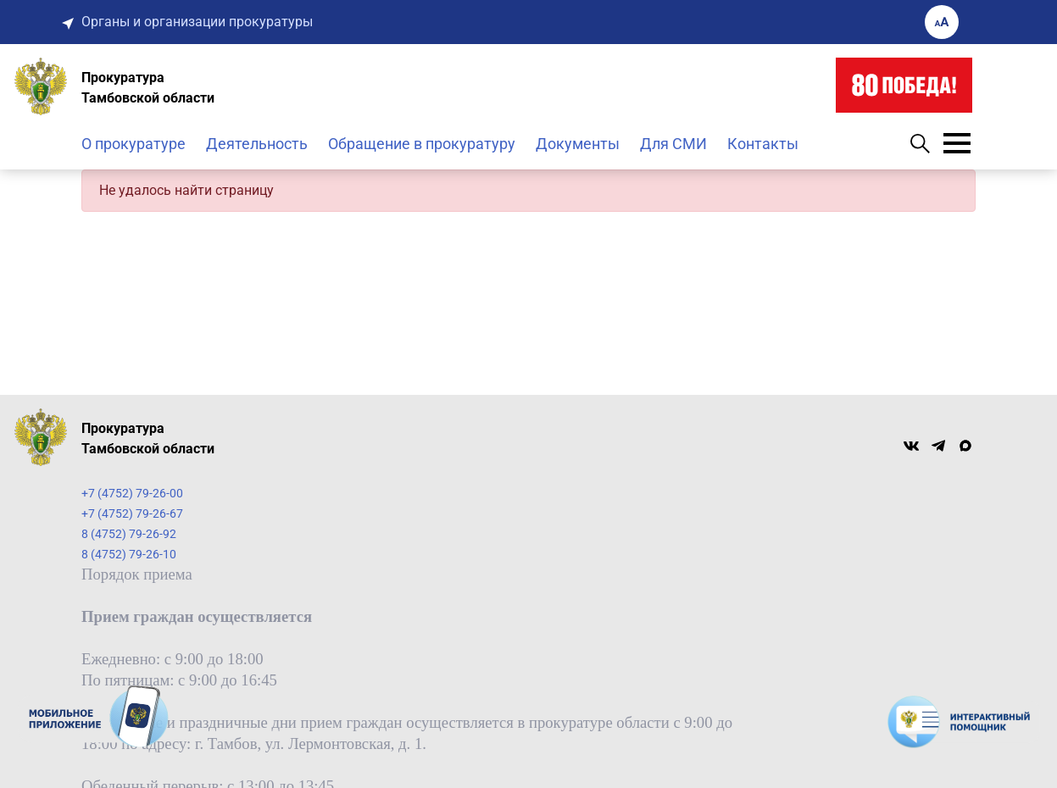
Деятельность (257, 144)
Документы (578, 144)
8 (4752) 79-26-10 (128, 554)
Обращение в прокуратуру (421, 144)
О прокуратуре (133, 144)
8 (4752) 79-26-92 (128, 534)
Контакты (762, 144)
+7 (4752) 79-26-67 (132, 513)
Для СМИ (673, 144)
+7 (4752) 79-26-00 (132, 493)
